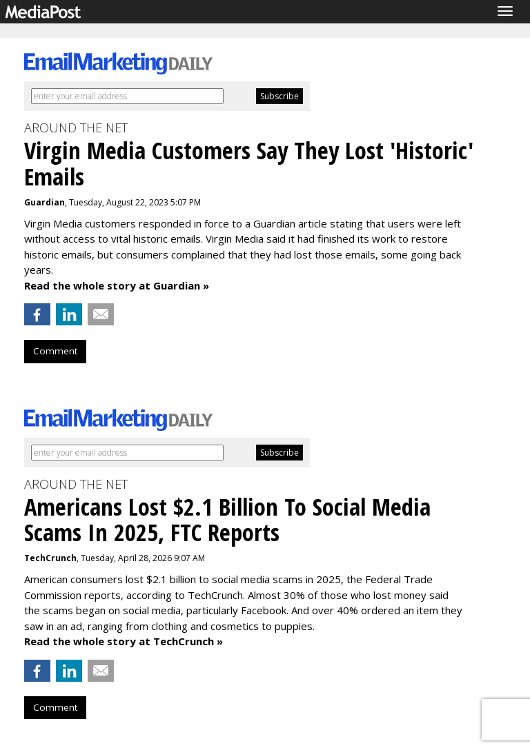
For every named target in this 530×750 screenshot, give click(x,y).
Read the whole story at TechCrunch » (123, 641)
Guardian (44, 202)
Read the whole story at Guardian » (116, 285)
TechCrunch (50, 558)
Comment (55, 351)
